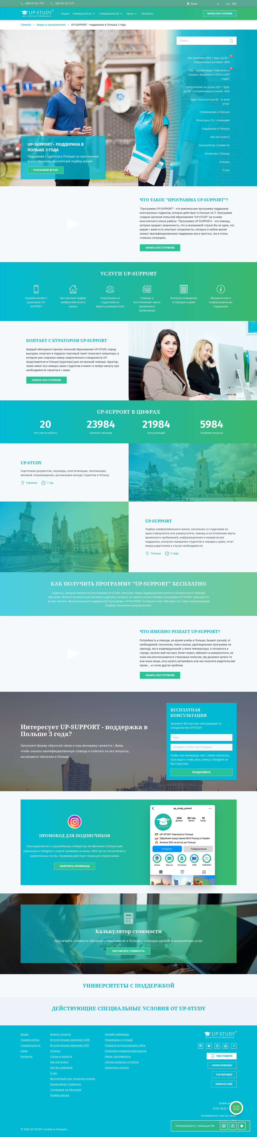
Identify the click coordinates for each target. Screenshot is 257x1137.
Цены (24, 1051)
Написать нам (223, 1084)
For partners (224, 1074)
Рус (234, 3)
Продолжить (201, 772)
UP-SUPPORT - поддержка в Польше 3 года (98, 24)
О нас (53, 1073)
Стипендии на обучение (65, 1089)
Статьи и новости (61, 1056)
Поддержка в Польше (119, 1040)
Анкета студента (60, 1034)
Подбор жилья (59, 1095)
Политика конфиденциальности (126, 1051)
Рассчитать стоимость (128, 951)
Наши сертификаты (118, 1056)
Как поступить (59, 1062)
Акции (25, 1034)
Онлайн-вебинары (117, 1034)
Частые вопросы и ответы (122, 1062)
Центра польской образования (73, 349)
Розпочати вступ (45, 170)
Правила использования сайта (125, 1045)
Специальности (30, 1045)
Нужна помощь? (222, 1065)
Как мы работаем (61, 1067)
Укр (228, 3)
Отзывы (55, 1051)
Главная (26, 24)
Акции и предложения (51, 24)
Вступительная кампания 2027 (69, 1045)
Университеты (30, 1040)
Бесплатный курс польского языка (72, 1078)
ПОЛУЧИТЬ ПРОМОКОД (74, 866)
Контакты (27, 1056)
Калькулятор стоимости (65, 1084)
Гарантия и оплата (117, 1067)
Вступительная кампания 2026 (70, 1040)
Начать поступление (219, 13)
